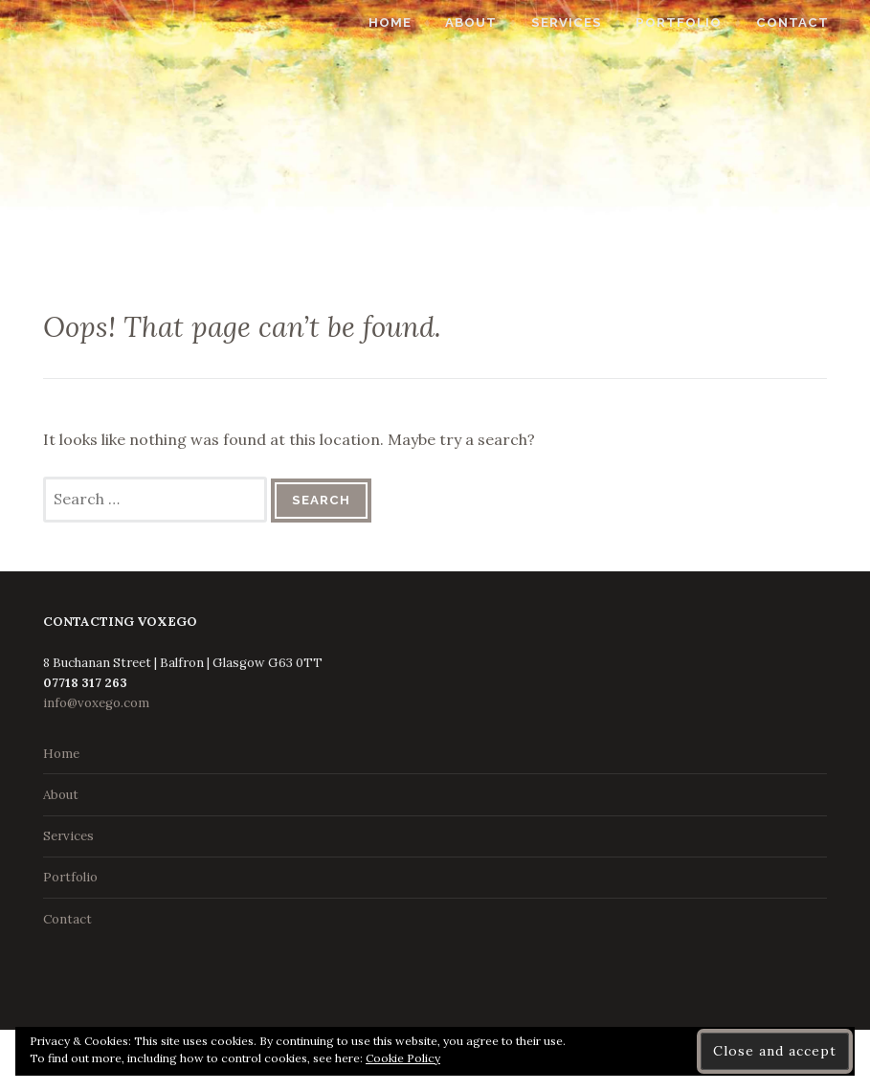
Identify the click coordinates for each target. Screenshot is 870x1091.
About (488, 22)
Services (582, 22)
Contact (808, 22)
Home (407, 22)
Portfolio (696, 22)
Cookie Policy (403, 1058)
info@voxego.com (96, 703)
